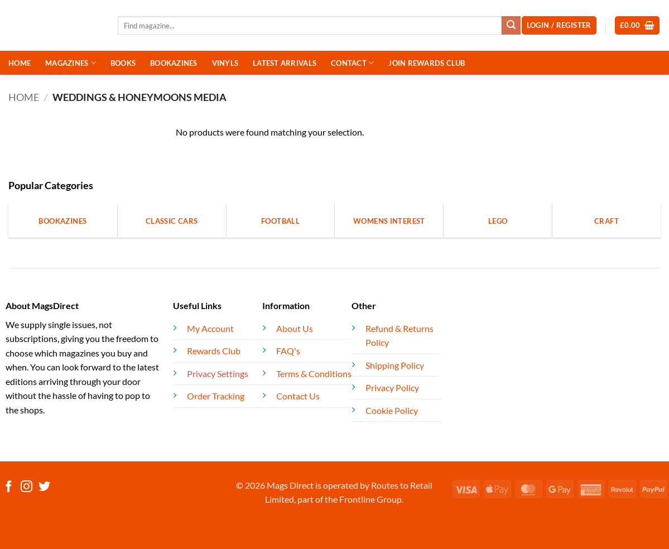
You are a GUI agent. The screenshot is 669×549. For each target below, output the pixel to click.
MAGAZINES (70, 62)
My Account (210, 328)
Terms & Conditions (314, 373)
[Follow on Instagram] (26, 487)
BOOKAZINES (174, 63)
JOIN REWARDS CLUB (426, 63)
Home (23, 97)
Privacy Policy (392, 387)
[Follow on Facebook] (9, 487)
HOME (19, 63)
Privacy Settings (217, 373)
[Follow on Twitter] (44, 487)
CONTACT (352, 62)
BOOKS (123, 63)
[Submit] (511, 25)
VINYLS (225, 63)
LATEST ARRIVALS (284, 63)
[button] (637, 25)
